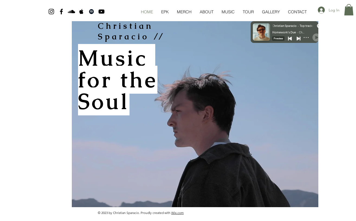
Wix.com (177, 213)
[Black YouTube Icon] (101, 11)
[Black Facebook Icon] (61, 11)
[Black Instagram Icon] (51, 11)
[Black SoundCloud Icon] (71, 11)
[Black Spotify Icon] (91, 11)
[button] (349, 9)
